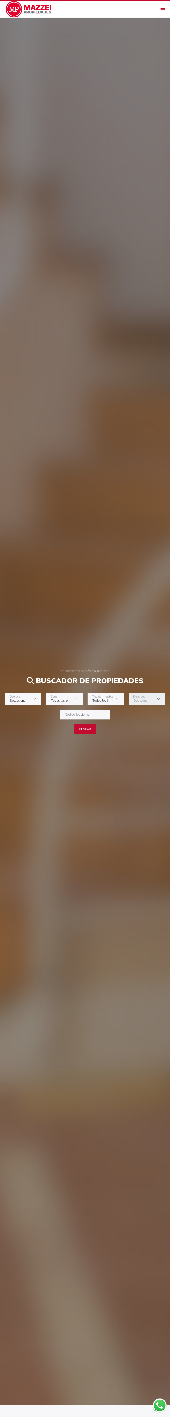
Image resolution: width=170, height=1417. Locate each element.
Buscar (85, 729)
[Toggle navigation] (163, 9)
